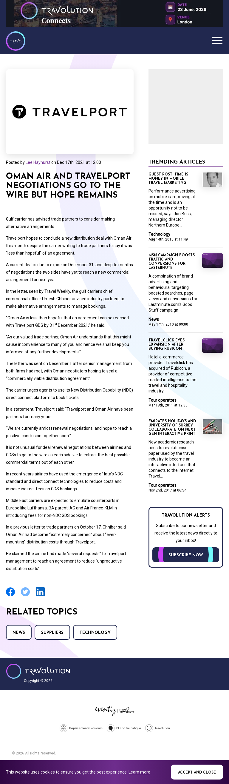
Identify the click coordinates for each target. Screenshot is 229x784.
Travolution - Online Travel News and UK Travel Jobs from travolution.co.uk (38, 671)
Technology (95, 633)
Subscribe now (185, 555)
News (19, 633)
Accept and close (197, 772)
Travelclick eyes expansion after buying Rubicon (166, 345)
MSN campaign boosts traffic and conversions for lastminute (171, 262)
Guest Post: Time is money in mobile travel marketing (168, 179)
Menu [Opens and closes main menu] (217, 40)
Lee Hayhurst (38, 162)
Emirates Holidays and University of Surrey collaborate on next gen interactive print (172, 428)
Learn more (139, 772)
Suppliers (52, 633)
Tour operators (162, 400)
